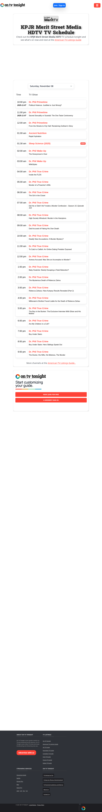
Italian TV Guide (47, 763)
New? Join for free (51, 394)
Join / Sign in (59, 5)
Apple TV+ (19, 788)
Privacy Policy (40, 805)
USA (18, 791)
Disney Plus (20, 781)
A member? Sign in (51, 400)
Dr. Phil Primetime (38, 102)
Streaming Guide (21, 775)
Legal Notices (32, 805)
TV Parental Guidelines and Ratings (53, 785)
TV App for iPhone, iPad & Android (53, 780)
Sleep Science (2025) (39, 143)
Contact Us (47, 794)
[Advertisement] (51, 62)
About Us (46, 789)
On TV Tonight (47, 741)
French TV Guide (47, 760)
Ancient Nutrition (37, 133)
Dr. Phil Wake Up (37, 151)
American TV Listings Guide (68, 39)
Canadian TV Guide (48, 753)
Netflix (18, 778)
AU (24, 791)
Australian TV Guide (48, 750)
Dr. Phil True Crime (38, 171)
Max (18, 784)
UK (21, 791)
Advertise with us (26, 753)
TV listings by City (48, 775)
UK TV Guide (46, 747)
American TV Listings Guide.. (61, 363)
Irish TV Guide (47, 757)
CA (27, 791)
